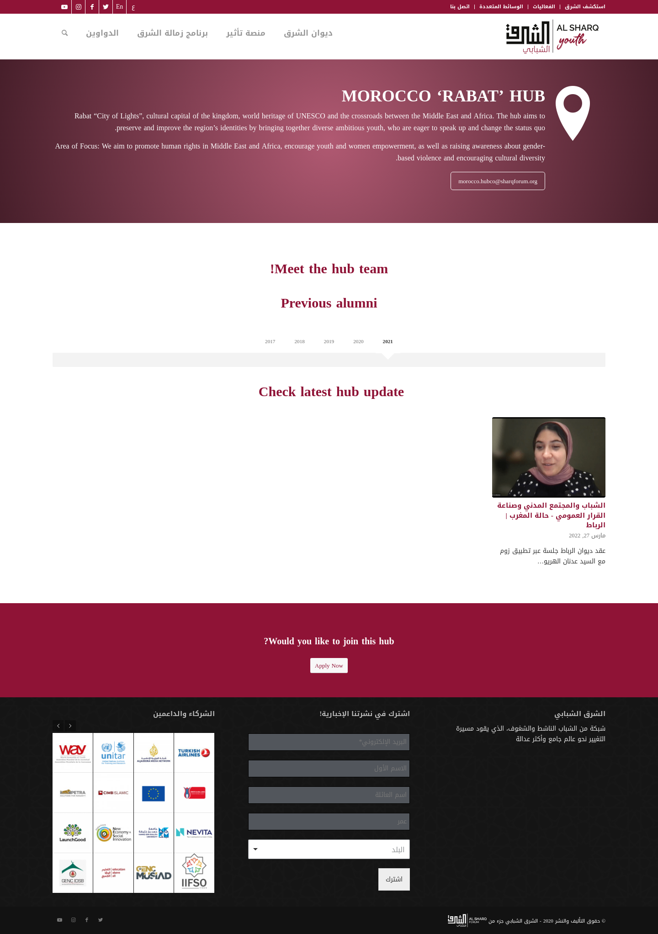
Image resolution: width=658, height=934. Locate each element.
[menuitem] (133, 7)
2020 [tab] (358, 341)
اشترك (394, 879)
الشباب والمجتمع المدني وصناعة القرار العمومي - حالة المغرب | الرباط (551, 515)
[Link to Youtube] (64, 7)
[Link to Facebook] (92, 7)
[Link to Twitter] (105, 7)
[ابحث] (65, 33)
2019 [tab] (329, 341)
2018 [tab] (299, 341)
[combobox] (329, 849)
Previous (70, 725)
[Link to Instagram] (78, 7)
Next (58, 725)
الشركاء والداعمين (184, 713)
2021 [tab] (388, 341)
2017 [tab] (270, 341)
